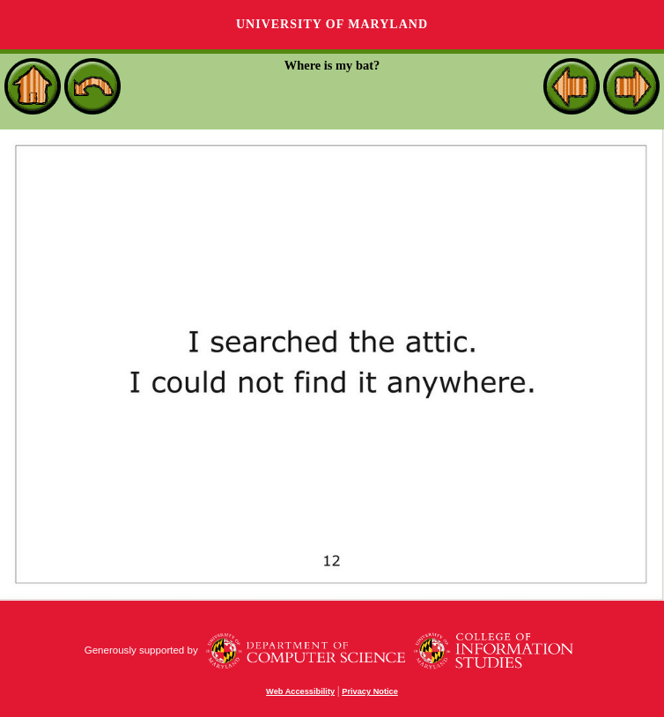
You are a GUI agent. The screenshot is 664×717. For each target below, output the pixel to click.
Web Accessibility (300, 691)
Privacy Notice (370, 691)
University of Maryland (332, 24)
